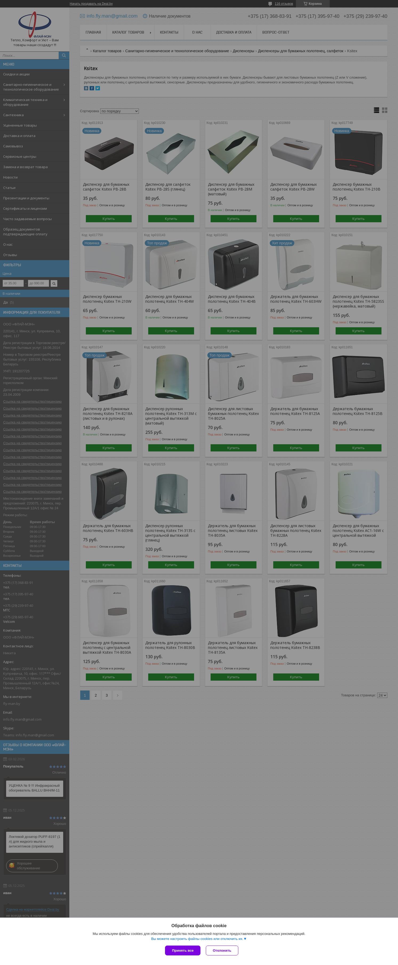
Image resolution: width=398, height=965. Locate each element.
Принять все (183, 950)
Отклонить (222, 950)
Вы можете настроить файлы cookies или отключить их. (197, 939)
